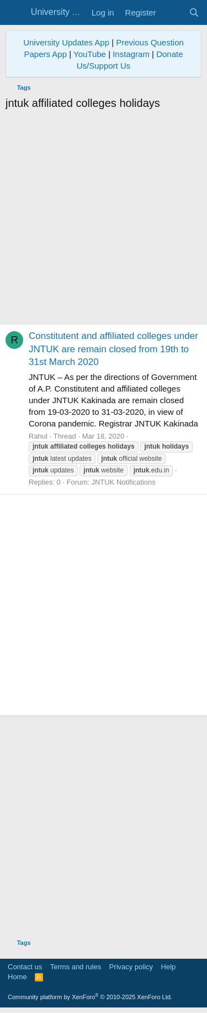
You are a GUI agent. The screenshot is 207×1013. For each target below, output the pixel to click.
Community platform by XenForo (90, 997)
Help (168, 967)
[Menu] (15, 13)
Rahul (38, 436)
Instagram (131, 54)
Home (17, 977)
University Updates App (66, 42)
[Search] (194, 12)
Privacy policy (131, 967)
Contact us (25, 967)
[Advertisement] (103, 220)
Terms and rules (75, 967)
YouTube (89, 54)
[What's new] (172, 12)
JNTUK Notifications (123, 482)
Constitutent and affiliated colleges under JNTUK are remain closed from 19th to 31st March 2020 (113, 349)
